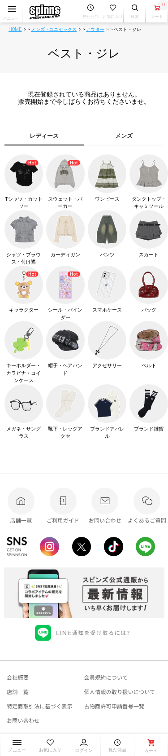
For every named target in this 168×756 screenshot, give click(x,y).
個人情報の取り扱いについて (119, 691)
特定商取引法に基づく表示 (40, 706)
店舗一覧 (18, 691)
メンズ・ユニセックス (54, 29)
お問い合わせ (23, 720)
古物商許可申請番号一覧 (114, 706)
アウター (95, 29)
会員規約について (106, 677)
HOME (15, 29)
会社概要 (18, 677)
